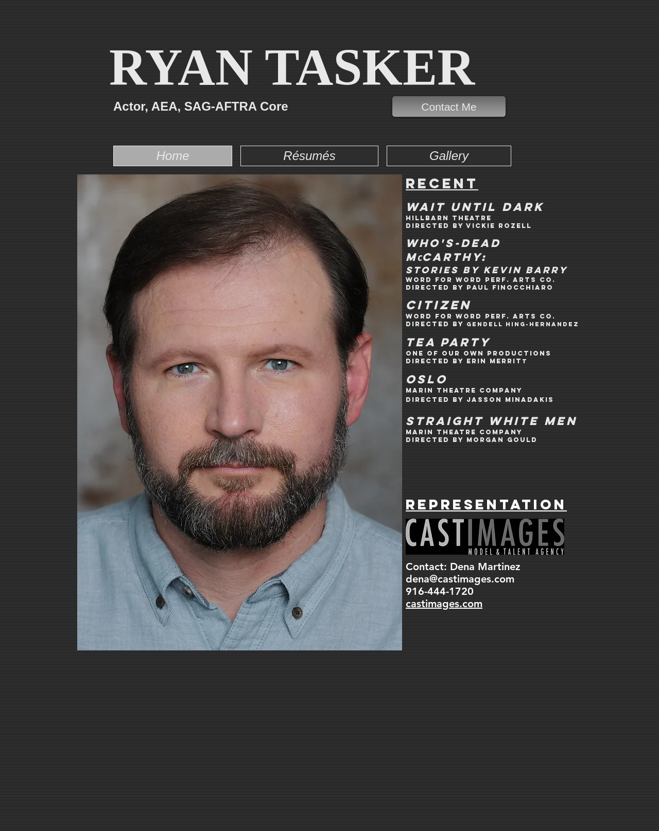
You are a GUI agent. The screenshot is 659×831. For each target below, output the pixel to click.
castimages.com (444, 603)
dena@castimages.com (460, 579)
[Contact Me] (449, 106)
